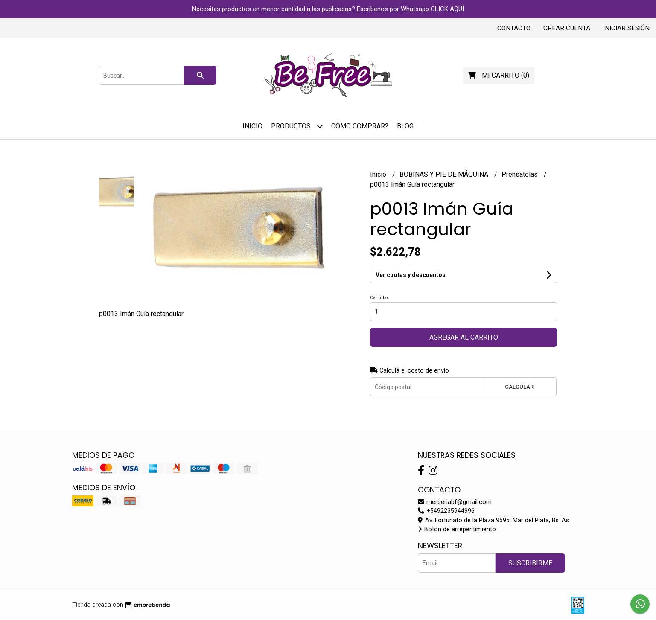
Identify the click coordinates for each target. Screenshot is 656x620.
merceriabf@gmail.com (455, 502)
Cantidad (380, 297)
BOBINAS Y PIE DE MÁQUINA (444, 174)
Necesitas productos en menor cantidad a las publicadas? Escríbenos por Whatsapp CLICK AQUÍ (328, 9)
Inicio (252, 126)
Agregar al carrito (463, 337)
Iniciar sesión (626, 28)
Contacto (514, 28)
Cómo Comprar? (359, 126)
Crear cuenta (566, 28)
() (498, 75)
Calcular (519, 387)
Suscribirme (530, 563)
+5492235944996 (446, 511)
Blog (405, 126)
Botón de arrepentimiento (457, 529)
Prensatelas (520, 174)
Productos (297, 126)
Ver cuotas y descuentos (411, 274)
